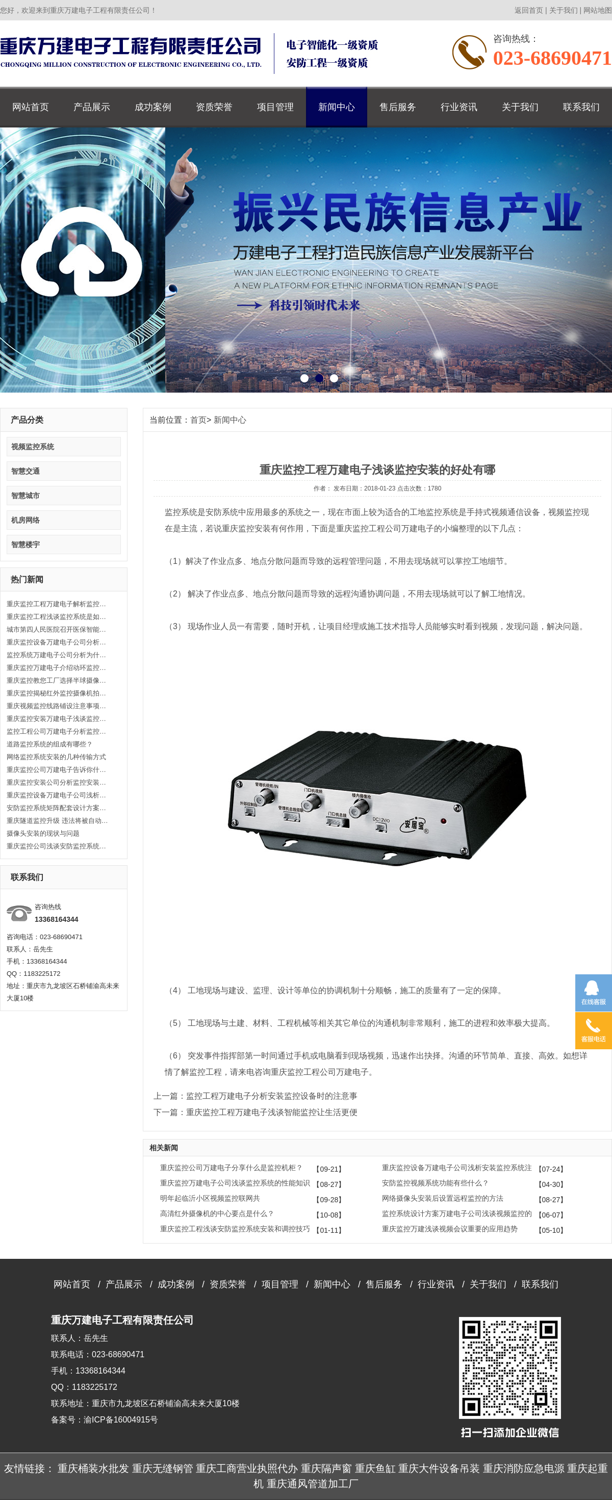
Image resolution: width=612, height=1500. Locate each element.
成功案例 (153, 107)
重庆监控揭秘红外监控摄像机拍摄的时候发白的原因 (58, 693)
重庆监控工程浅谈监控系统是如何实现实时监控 (58, 616)
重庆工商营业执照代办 (247, 1468)
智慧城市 (25, 496)
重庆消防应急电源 (524, 1468)
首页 (198, 420)
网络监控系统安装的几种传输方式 (56, 757)
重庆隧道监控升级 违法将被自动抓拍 (58, 820)
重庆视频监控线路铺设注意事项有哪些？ (58, 706)
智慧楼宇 (25, 544)
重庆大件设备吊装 (439, 1468)
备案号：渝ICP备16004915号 (104, 1419)
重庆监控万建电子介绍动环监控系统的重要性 (58, 667)
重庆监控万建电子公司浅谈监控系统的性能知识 (235, 1183)
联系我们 (581, 107)
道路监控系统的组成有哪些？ (50, 744)
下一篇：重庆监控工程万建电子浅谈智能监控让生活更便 (256, 1112)
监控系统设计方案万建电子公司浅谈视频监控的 (457, 1213)
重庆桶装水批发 (93, 1468)
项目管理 (275, 107)
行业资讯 (459, 107)
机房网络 (25, 520)
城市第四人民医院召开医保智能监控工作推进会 (58, 629)
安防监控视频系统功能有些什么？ (435, 1183)
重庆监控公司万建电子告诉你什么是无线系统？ (58, 769)
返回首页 (529, 10)
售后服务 (397, 107)
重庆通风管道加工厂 (313, 1483)
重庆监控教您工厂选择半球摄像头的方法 (58, 680)
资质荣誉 (214, 107)
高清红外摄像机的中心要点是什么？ (217, 1213)
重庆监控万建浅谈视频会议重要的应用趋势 (450, 1229)
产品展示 (91, 107)
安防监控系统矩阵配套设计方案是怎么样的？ (58, 808)
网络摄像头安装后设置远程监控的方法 (442, 1198)
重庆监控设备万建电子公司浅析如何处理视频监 (58, 795)
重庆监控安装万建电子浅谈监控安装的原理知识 (58, 718)
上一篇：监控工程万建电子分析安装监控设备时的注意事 (256, 1096)
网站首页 (30, 107)
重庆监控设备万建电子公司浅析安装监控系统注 (457, 1167)
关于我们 (563, 10)
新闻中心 (336, 107)
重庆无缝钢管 (162, 1468)
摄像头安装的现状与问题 (43, 833)
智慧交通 (25, 471)
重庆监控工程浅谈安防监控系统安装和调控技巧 (235, 1229)
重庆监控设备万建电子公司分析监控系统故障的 (58, 642)
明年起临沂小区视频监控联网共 (210, 1198)
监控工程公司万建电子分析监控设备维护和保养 (58, 731)
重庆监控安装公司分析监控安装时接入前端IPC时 (58, 782)
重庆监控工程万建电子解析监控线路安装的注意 (58, 604)
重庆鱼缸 (375, 1468)
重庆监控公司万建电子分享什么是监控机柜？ (231, 1167)
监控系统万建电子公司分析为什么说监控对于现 (58, 655)
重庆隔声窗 (326, 1468)
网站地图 (597, 10)
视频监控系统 (32, 447)
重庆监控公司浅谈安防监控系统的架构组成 (58, 846)
